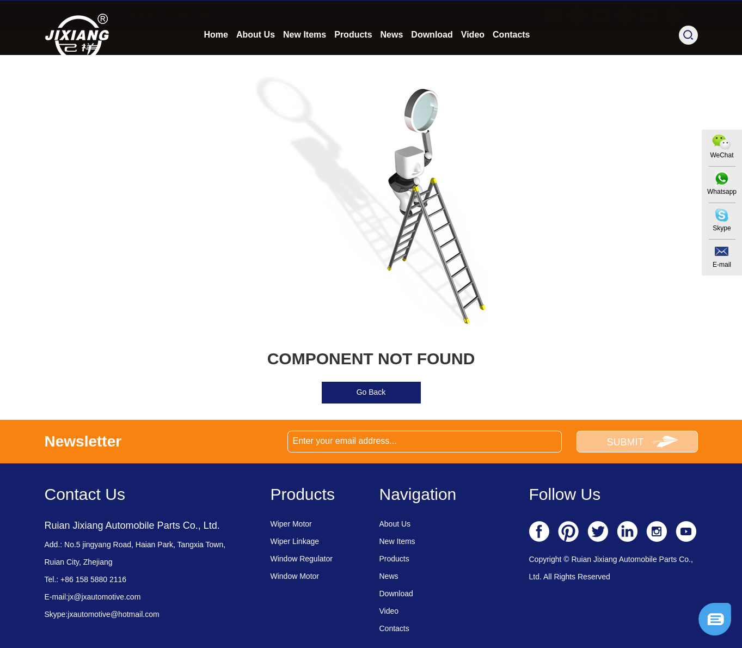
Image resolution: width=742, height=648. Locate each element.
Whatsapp (722, 191)
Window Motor (295, 576)
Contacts (511, 63)
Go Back (371, 392)
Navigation (418, 494)
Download (431, 63)
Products (353, 63)
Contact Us (85, 494)
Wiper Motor (291, 523)
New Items (304, 63)
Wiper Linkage (295, 541)
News (392, 63)
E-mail (722, 264)
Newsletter (83, 441)
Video (473, 63)
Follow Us (565, 494)
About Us (255, 63)
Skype (722, 228)
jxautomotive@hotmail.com (113, 614)
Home (216, 63)
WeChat (721, 155)
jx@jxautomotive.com (171, 15)
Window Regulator (302, 558)
